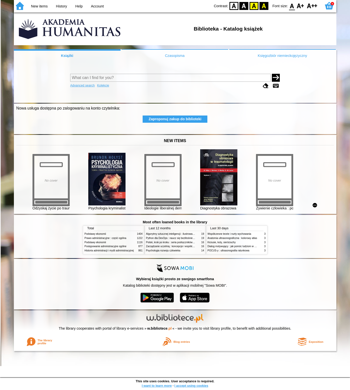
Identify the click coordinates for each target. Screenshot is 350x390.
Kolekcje (103, 85)
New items (39, 6)
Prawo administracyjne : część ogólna (106, 238)
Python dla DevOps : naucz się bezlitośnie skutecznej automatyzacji (183, 238)
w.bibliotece (159, 328)
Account (97, 6)
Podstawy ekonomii (95, 234)
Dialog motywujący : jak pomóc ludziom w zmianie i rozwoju (241, 246)
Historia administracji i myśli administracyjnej (109, 250)
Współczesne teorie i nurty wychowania (229, 234)
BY (263, 5)
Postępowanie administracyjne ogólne (106, 246)
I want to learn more (157, 386)
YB (253, 5)
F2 (312, 5)
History (61, 6)
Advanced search (82, 85)
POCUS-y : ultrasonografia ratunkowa (229, 250)
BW (244, 5)
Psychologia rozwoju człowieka (163, 250)
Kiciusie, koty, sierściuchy (222, 242)
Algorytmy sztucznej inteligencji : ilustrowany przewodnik (177, 234)
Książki (67, 56)
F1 (300, 5)
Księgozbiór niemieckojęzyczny (282, 56)
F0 (292, 5)
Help (79, 6)
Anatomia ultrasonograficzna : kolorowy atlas (232, 238)
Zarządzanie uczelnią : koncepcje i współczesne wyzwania (178, 246)
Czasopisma (175, 56)
